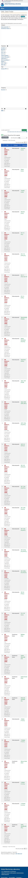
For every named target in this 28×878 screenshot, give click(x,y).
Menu (2, 8)
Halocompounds (4, 27)
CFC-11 (2, 51)
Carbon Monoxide (5, 57)
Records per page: (20, 142)
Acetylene (3, 48)
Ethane (2, 61)
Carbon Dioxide (4, 55)
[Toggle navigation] (25, 8)
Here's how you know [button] (6, 1)
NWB (2, 110)
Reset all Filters (5, 137)
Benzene (3, 49)
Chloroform (3, 58)
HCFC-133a (3, 63)
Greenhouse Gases (5, 28)
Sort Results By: (14, 137)
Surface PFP (4, 68)
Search (24, 130)
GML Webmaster (19, 853)
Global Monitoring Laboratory (13, 4)
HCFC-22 (3, 64)
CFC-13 (2, 54)
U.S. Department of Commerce (9, 871)
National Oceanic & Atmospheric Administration (13, 873)
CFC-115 (3, 52)
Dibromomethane (5, 60)
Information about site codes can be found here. (17, 131)
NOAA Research (5, 874)
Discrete (3, 89)
